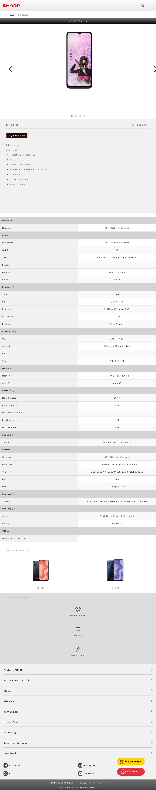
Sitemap (9, 701)
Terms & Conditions (62, 782)
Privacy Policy (86, 782)
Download (10, 753)
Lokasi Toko (11, 722)
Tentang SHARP (13, 670)
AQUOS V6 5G (17, 135)
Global (8, 690)
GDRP (102, 782)
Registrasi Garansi (15, 743)
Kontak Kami (11, 711)
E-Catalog (10, 732)
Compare (142, 124)
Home (11, 15)
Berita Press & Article (17, 680)
